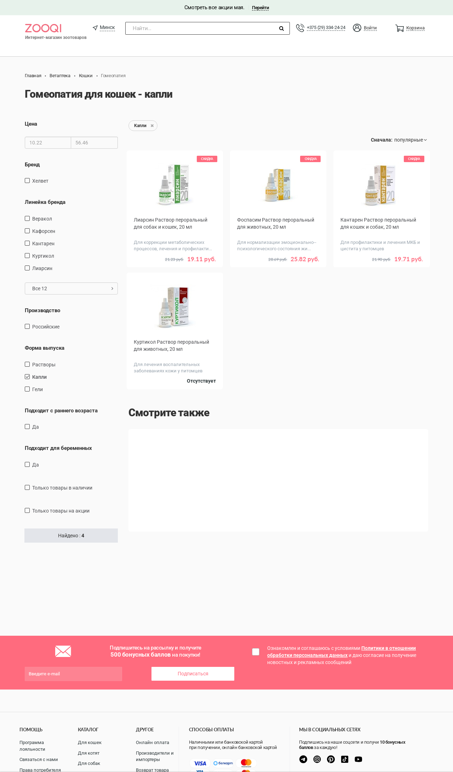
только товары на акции (61, 511)
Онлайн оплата (152, 742)
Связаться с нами (38, 759)
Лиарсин (42, 268)
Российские (45, 327)
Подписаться (193, 673)
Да (35, 427)
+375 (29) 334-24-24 (326, 27)
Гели (37, 389)
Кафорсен (43, 231)
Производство (42, 310)
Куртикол (43, 256)
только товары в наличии (62, 488)
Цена (31, 124)
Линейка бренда (45, 202)
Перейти (260, 7)
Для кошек (90, 742)
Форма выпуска (44, 348)
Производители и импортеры (155, 756)
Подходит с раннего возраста (61, 410)
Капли (39, 377)
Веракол (42, 219)
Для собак (89, 763)
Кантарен (43, 243)
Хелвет (40, 181)
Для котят (88, 753)
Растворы (44, 364)
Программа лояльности (32, 746)
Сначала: (381, 140)
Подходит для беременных (58, 448)
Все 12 (72, 288)
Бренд (32, 164)
